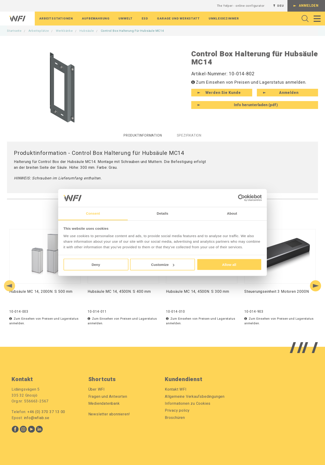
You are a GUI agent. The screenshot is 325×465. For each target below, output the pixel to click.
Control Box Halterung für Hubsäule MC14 (132, 31)
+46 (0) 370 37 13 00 (46, 412)
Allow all (229, 265)
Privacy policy (177, 410)
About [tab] (232, 213)
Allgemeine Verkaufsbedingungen (195, 396)
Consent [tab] (93, 213)
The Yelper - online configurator (241, 5)
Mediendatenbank (104, 403)
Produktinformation (143, 135)
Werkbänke (64, 31)
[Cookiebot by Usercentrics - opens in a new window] (241, 197)
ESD (145, 18)
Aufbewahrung (96, 18)
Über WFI (96, 389)
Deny (96, 265)
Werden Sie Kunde (223, 93)
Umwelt (125, 18)
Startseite (14, 31)
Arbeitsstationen (56, 18)
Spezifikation (189, 135)
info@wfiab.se (36, 418)
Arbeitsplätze (39, 31)
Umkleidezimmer (224, 18)
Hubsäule (87, 31)
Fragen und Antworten (107, 396)
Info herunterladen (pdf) (256, 105)
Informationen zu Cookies (187, 403)
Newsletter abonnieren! (109, 414)
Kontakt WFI (176, 389)
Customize (162, 265)
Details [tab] (162, 213)
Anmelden (309, 5)
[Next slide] (315, 285)
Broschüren (175, 417)
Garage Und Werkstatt (178, 18)
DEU (280, 5)
